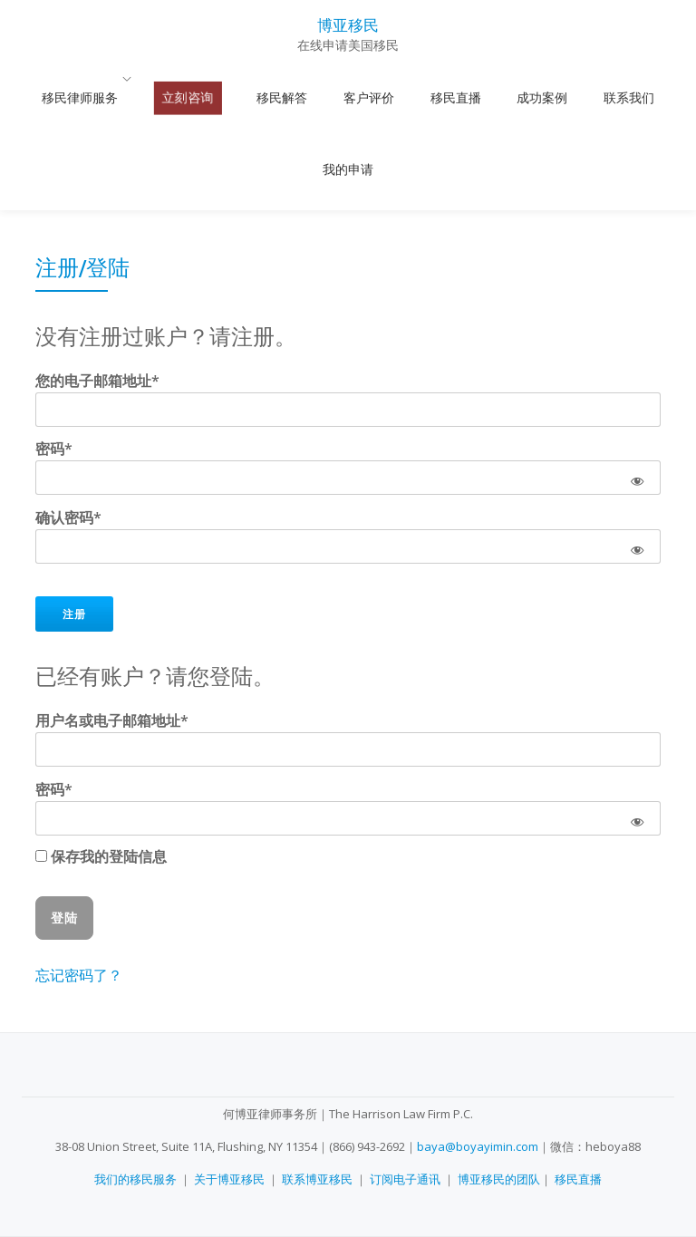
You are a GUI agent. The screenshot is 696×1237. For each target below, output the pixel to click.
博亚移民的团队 (499, 1179)
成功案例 (469, 98)
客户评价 (331, 98)
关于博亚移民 (229, 1179)
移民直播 (400, 98)
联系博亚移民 (317, 1179)
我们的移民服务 (135, 1179)
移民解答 (262, 98)
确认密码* (68, 430)
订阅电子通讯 (405, 1179)
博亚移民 (348, 23)
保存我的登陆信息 (101, 769)
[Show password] (637, 390)
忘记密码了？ (78, 888)
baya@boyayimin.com (477, 1146)
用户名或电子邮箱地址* (111, 633)
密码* (53, 362)
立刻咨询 (194, 98)
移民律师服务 (102, 98)
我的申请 (606, 98)
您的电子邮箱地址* (97, 294)
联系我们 (537, 98)
